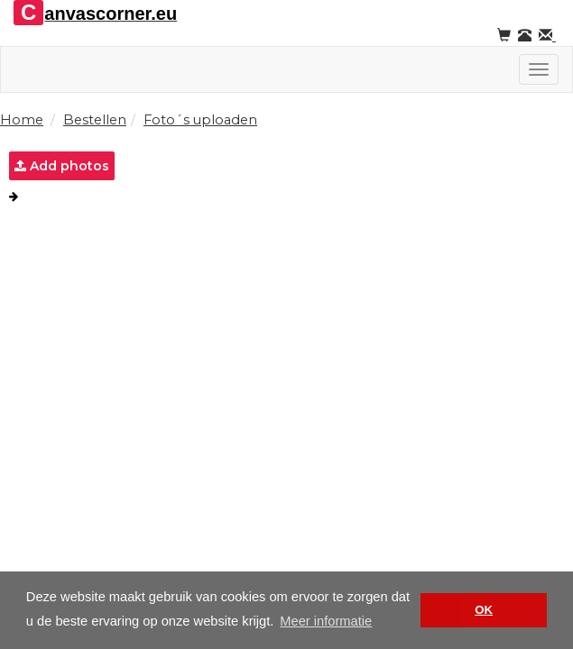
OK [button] (484, 610)
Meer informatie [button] (326, 621)
